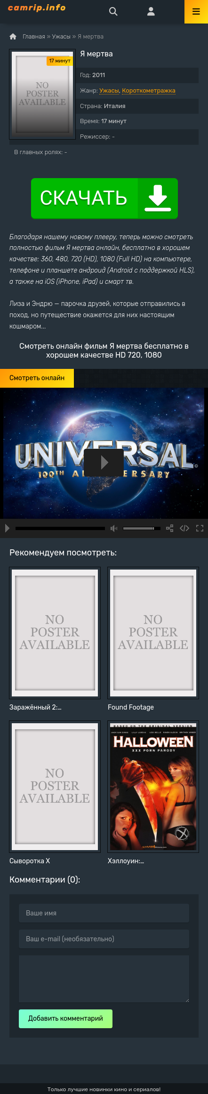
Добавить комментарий (65, 1019)
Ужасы (109, 90)
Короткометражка (149, 90)
